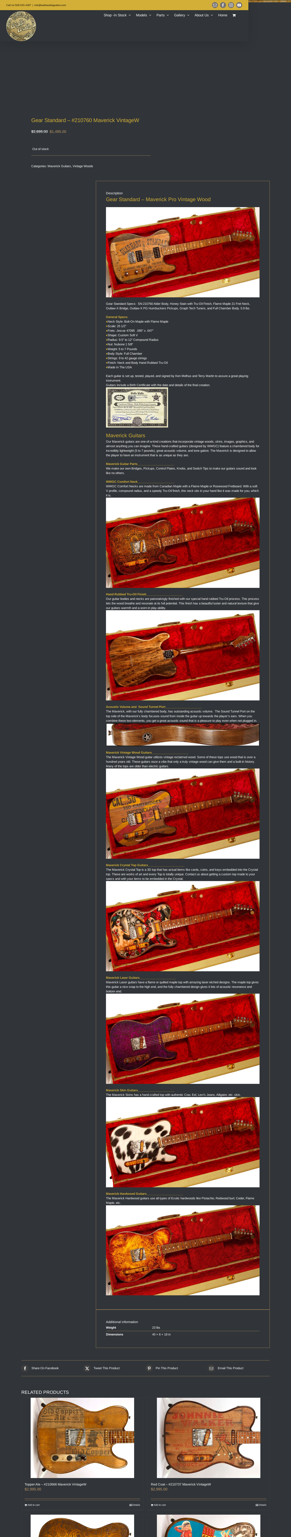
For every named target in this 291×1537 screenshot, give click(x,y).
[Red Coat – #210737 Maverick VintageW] (208, 1438)
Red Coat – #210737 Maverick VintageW (181, 1484)
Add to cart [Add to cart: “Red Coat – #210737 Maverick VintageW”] (160, 1504)
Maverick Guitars (59, 166)
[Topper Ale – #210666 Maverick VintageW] (82, 1438)
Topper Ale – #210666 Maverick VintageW (55, 1484)
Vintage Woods (83, 166)
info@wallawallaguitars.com (50, 5)
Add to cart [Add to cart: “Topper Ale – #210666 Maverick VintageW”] (34, 1504)
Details (136, 1504)
